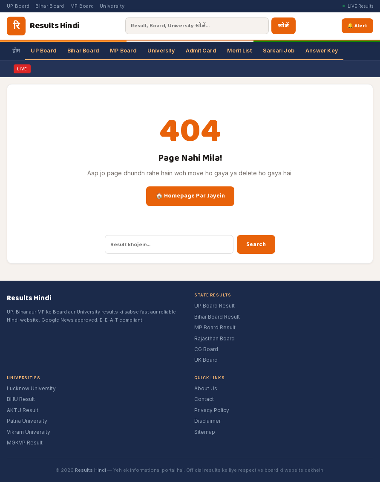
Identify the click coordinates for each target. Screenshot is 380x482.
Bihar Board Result (217, 317)
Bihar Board (49, 6)
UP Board (18, 6)
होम (16, 50)
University (112, 6)
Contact (204, 399)
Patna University (27, 421)
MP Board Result (215, 327)
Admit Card (201, 50)
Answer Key (321, 50)
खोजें (283, 25)
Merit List (239, 50)
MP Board (82, 6)
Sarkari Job (278, 50)
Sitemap (204, 432)
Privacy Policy (211, 410)
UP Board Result (214, 305)
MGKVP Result (25, 442)
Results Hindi (90, 470)
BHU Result (21, 399)
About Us (205, 388)
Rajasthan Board (214, 338)
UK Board (206, 360)
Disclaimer (207, 421)
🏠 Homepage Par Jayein (190, 195)
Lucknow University (31, 388)
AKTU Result (22, 410)
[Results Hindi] (43, 26)
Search (256, 244)
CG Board (206, 349)
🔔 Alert (359, 25)
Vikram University (28, 432)
